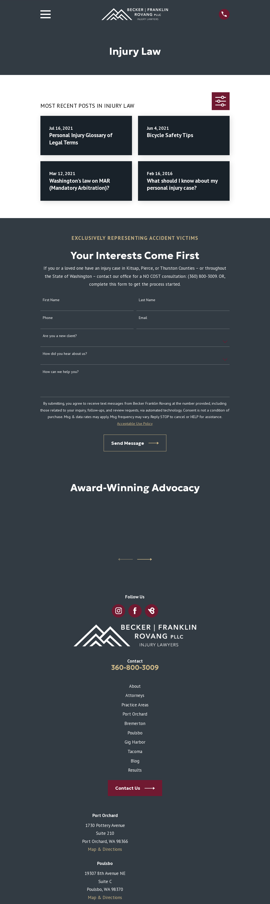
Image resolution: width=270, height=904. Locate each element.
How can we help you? (61, 372)
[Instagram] (118, 611)
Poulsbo (135, 733)
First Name (51, 300)
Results (135, 770)
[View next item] (144, 559)
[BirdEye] (151, 611)
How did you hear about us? (65, 353)
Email (143, 318)
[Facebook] (135, 611)
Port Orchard (135, 714)
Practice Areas (135, 705)
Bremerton (134, 723)
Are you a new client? (60, 336)
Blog (135, 761)
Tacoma (135, 751)
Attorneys (134, 695)
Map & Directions (105, 849)
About (135, 686)
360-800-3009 (135, 667)
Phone (48, 318)
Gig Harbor (135, 742)
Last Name (147, 300)
